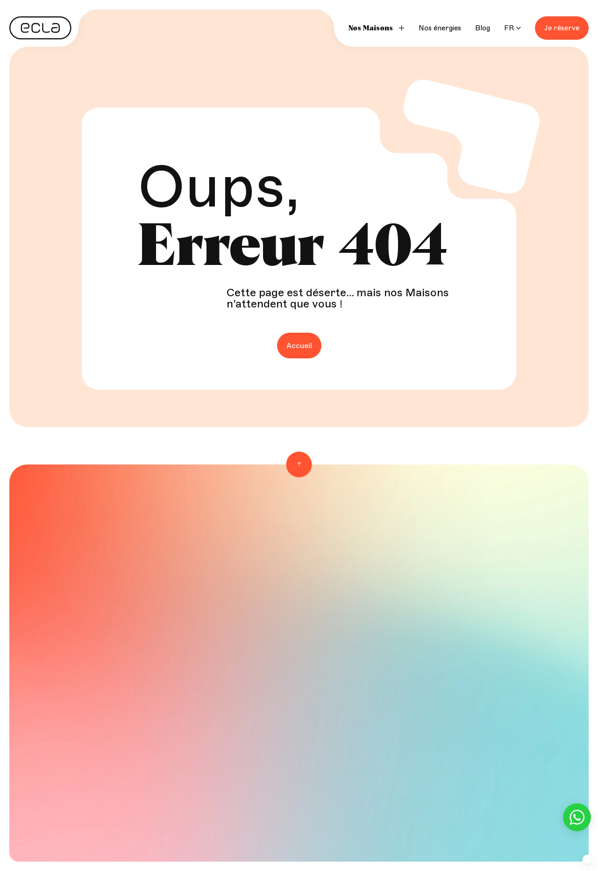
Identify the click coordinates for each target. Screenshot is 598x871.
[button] (587, 859)
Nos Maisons (370, 28)
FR (509, 28)
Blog (482, 28)
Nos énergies (440, 28)
